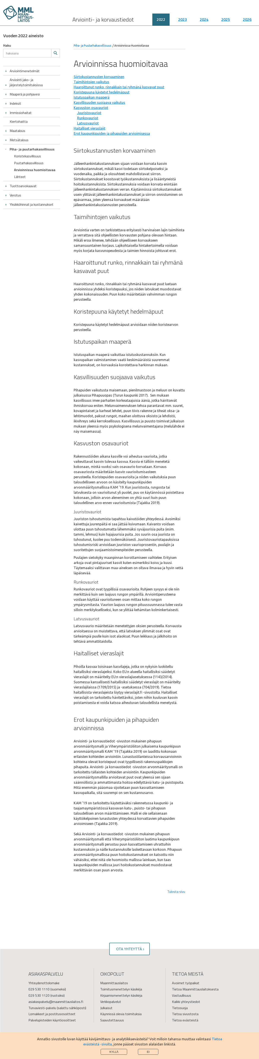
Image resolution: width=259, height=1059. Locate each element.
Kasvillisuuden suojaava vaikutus (99, 102)
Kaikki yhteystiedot (186, 1001)
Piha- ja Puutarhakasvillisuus (92, 45)
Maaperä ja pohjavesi (25, 94)
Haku (7, 45)
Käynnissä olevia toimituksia (121, 1013)
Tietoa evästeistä (185, 1020)
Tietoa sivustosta (185, 1013)
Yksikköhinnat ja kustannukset (31, 204)
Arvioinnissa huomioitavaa (34, 169)
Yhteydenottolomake (43, 982)
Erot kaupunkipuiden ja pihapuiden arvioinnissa (116, 724)
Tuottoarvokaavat (23, 186)
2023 (182, 19)
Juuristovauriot (89, 113)
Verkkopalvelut (110, 1001)
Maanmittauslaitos (114, 982)
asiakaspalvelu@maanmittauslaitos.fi (55, 1001)
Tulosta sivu (176, 891)
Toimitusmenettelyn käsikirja (121, 989)
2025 (225, 19)
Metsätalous (19, 140)
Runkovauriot (87, 118)
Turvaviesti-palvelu (42, 1007)
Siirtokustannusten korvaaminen (99, 77)
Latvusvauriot (88, 123)
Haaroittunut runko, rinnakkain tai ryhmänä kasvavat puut (119, 87)
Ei (148, 1051)
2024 (204, 19)
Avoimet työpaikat (185, 982)
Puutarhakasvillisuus (29, 163)
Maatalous (17, 130)
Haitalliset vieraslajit (89, 128)
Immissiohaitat (21, 112)
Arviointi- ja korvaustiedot (103, 19)
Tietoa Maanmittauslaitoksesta (195, 989)
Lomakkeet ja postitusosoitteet (51, 1013)
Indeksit (15, 103)
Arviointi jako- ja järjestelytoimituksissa (26, 82)
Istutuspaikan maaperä (91, 97)
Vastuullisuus (181, 995)
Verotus (15, 195)
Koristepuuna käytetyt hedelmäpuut (102, 92)
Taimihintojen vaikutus (91, 82)
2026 (247, 19)
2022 (161, 19)
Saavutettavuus (112, 1020)
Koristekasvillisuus (27, 156)
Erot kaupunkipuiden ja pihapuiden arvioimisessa (112, 133)
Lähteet (20, 176)
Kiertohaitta (19, 121)
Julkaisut (106, 1007)
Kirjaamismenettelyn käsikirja (121, 995)
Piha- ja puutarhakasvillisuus (32, 149)
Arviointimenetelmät (25, 71)
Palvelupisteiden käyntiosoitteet (52, 1020)
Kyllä (114, 1051)
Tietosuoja (180, 1007)
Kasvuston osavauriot (91, 108)
